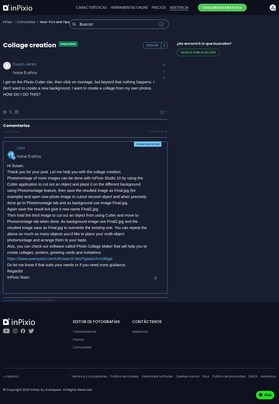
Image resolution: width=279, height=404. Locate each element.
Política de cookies (124, 377)
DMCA (253, 377)
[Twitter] (31, 331)
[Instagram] (15, 331)
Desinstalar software (157, 377)
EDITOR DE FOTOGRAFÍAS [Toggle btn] (96, 321)
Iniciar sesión (11, 300)
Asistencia (140, 332)
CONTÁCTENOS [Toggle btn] (147, 321)
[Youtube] (6, 331)
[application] (261, 395)
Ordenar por (157, 131)
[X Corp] (10, 112)
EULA (206, 377)
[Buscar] (119, 24)
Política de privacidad (228, 377)
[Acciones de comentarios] (155, 278)
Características (84, 332)
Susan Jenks (24, 64)
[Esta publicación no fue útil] (164, 77)
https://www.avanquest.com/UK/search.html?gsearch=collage (60, 259)
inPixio (7, 22)
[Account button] (273, 7)
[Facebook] (5, 112)
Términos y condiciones (89, 377)
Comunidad (26, 22)
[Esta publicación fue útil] (164, 65)
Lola (21, 148)
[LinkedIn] (16, 112)
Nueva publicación (198, 52)
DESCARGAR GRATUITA (222, 7)
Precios (78, 340)
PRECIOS (159, 7)
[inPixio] (17, 7)
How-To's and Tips (55, 22)
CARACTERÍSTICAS (91, 7)
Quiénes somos (187, 377)
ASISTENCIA (179, 7)
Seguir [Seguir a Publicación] (152, 45)
